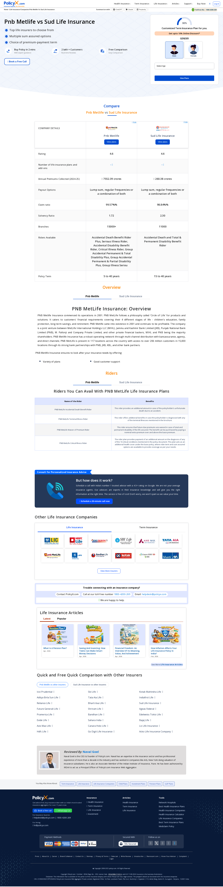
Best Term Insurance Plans (171, 823)
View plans (111, 142)
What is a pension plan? (55, 648)
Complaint (183, 857)
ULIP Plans (169, 784)
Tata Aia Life (96, 697)
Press (37, 857)
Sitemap (89, 857)
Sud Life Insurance (130, 296)
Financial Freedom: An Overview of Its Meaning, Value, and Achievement (127, 651)
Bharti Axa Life (97, 703)
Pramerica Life (45, 714)
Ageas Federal (147, 709)
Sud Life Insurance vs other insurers (89, 685)
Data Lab (114, 857)
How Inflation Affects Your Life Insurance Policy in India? (164, 651)
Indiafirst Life (147, 697)
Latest (46, 619)
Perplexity (141, 10)
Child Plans (123, 784)
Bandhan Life (96, 714)
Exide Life (43, 720)
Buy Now (201, 3)
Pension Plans (155, 784)
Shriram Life (95, 709)
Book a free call (43, 811)
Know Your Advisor (168, 857)
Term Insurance (142, 3)
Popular (61, 619)
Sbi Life (93, 692)
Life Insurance (161, 3)
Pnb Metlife (92, 296)
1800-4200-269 (122, 594)
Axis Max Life (45, 726)
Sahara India (96, 720)
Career (54, 857)
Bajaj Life (145, 720)
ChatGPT (117, 10)
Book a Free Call (17, 61)
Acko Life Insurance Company (156, 732)
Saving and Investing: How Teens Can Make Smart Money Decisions (92, 651)
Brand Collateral (66, 857)
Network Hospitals (167, 803)
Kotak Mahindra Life (151, 692)
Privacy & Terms (102, 857)
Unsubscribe (138, 857)
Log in (216, 4)
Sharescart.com (152, 857)
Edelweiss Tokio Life (151, 714)
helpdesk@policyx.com (154, 594)
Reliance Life (44, 703)
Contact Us (79, 857)
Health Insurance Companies (172, 811)
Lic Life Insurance (149, 726)
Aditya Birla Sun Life (48, 697)
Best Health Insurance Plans (172, 807)
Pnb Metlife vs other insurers (53, 685)
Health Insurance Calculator (171, 815)
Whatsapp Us (63, 811)
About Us (45, 857)
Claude (129, 10)
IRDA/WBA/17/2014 (115, 875)
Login (112, 859)
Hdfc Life (42, 732)
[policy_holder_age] (184, 66)
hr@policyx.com (40, 826)
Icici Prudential (45, 692)
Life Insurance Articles (171, 665)
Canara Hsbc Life (98, 726)
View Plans (184, 78)
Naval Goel (91, 752)
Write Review (126, 857)
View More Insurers (108, 571)
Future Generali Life (48, 709)
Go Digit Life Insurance (101, 732)
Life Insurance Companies (104, 784)
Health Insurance (122, 3)
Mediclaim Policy (166, 827)
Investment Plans (138, 784)
